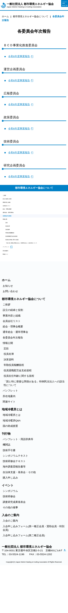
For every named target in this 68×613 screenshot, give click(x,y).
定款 (8, 240)
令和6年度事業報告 (19, 56)
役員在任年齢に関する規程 (20, 268)
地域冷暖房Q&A (12, 461)
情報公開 (8, 235)
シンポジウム (10, 532)
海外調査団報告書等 (14, 508)
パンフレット (10, 283)
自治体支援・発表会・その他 (19, 513)
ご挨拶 (6, 196)
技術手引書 (9, 491)
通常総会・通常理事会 (15, 224)
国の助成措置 (10, 467)
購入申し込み (10, 519)
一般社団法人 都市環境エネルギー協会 (30, 5)
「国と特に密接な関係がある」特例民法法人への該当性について (35, 276)
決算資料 (10, 251)
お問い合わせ (10, 332)
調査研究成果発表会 (14, 543)
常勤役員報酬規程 (15, 257)
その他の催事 (10, 548)
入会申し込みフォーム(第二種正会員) (24, 576)
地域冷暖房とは (11, 456)
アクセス (4, 596)
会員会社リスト (11, 213)
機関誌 (6, 486)
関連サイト (9, 294)
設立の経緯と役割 (13, 202)
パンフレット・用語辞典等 (18, 480)
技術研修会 (9, 537)
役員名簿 (10, 246)
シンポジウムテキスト (15, 497)
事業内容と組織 (11, 207)
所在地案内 (9, 288)
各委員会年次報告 (13, 229)
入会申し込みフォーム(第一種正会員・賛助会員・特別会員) (34, 569)
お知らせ (8, 327)
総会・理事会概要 (13, 218)
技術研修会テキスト (14, 502)
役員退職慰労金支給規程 (19, 262)
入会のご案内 (10, 562)
